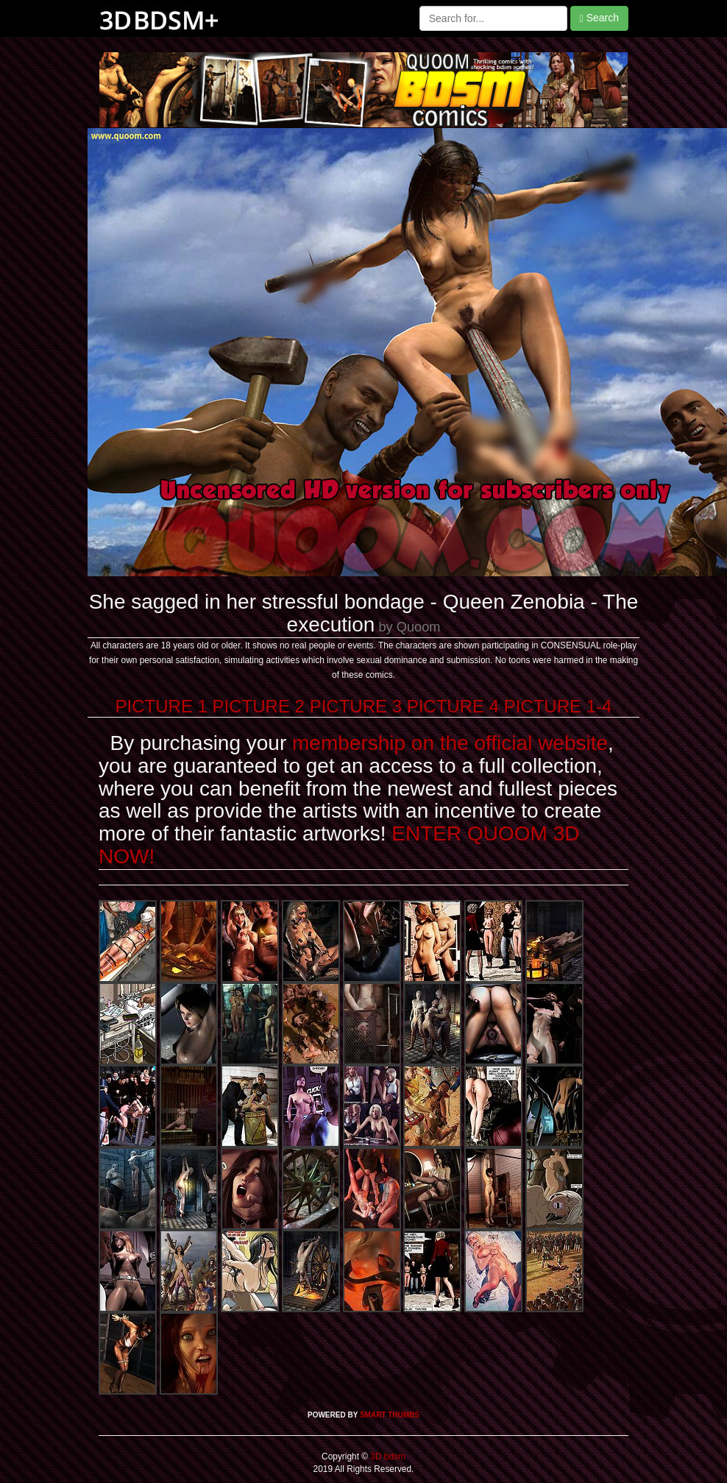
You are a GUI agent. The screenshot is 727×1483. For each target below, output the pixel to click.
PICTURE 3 (356, 706)
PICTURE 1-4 (558, 706)
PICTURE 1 (162, 706)
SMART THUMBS (389, 1415)
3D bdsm (386, 1456)
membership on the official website (450, 743)
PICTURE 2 (259, 706)
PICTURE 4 (453, 706)
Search (599, 18)
